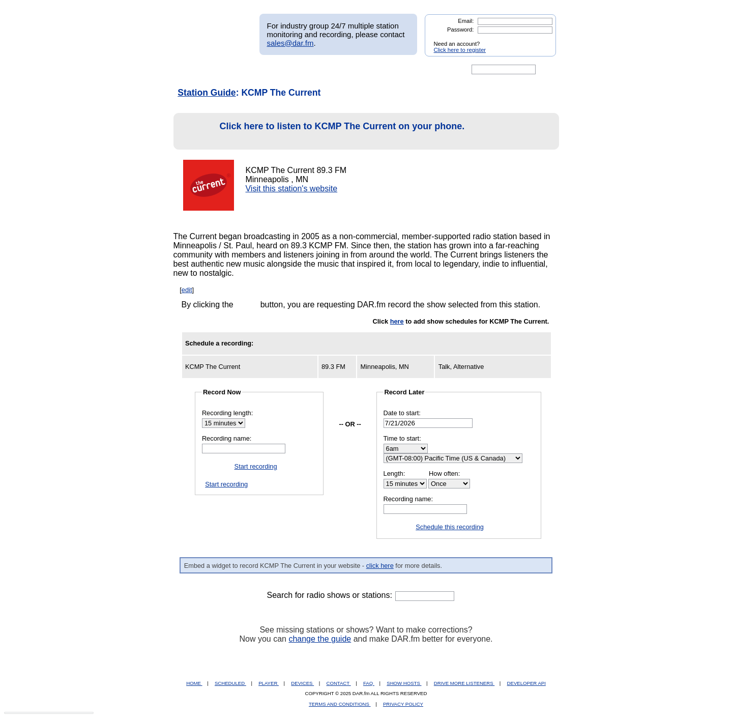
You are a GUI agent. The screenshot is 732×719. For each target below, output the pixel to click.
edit (187, 290)
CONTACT (339, 683)
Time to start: (402, 438)
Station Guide (207, 93)
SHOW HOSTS (404, 683)
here (397, 321)
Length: (394, 473)
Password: (460, 29)
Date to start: (402, 413)
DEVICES (302, 683)
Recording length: (227, 413)
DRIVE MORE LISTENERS (464, 683)
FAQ (368, 683)
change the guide (319, 639)
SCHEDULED (230, 683)
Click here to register (460, 50)
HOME (194, 683)
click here (380, 565)
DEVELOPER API (526, 683)
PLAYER (268, 683)
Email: (466, 21)
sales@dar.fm (290, 43)
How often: (444, 473)
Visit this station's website (291, 188)
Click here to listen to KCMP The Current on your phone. (322, 131)
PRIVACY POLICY (403, 704)
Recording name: (226, 438)
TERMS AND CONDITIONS (340, 704)
